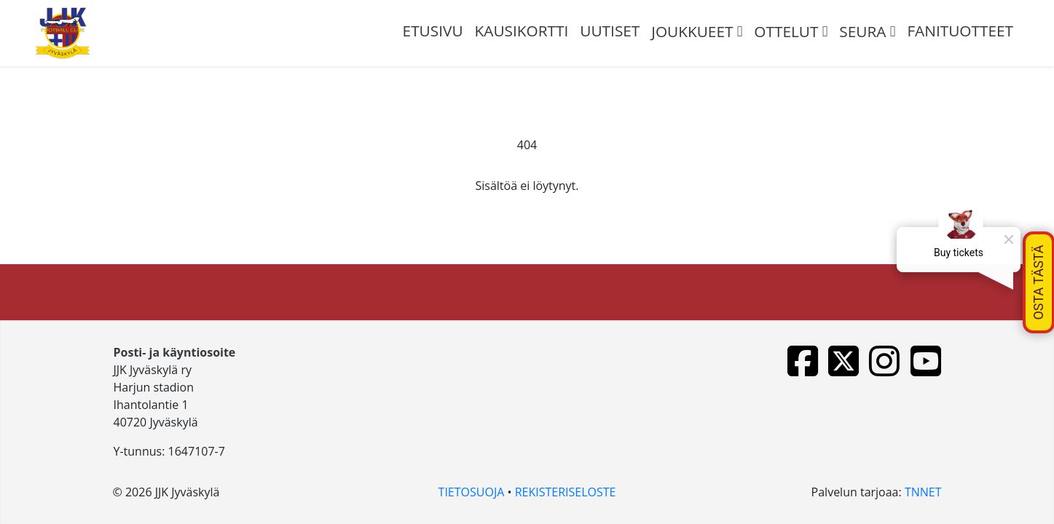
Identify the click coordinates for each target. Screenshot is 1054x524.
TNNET (923, 492)
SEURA (862, 31)
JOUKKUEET (692, 31)
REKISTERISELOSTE (565, 492)
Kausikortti (522, 30)
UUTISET (610, 30)
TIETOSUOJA (471, 492)
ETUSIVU (433, 30)
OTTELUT (786, 31)
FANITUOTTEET (960, 30)
